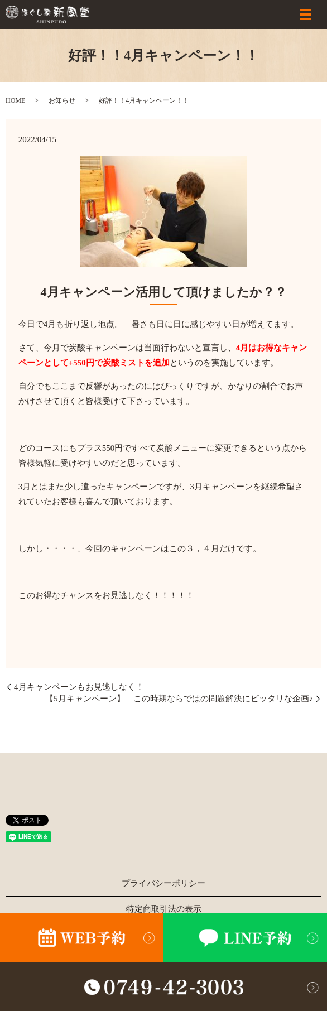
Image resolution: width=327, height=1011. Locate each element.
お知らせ (62, 100)
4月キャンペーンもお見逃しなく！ (83, 686)
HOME (15, 100)
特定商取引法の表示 (163, 908)
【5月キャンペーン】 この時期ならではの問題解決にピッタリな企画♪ (179, 698)
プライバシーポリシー (163, 883)
